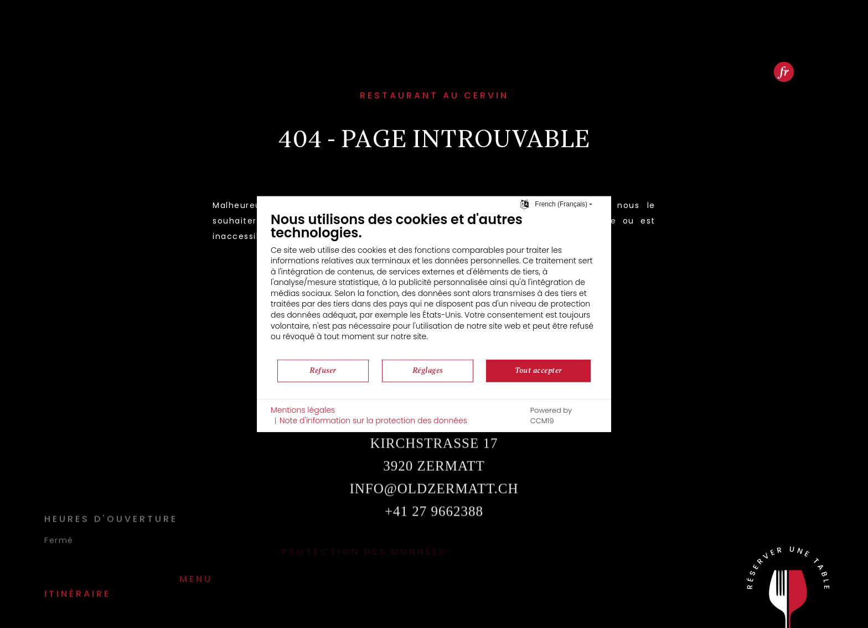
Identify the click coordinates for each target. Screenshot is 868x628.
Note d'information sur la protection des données (373, 421)
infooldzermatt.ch (433, 507)
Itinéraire (77, 575)
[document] (434, 284)
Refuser (323, 370)
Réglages (427, 370)
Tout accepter (538, 370)
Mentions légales (303, 410)
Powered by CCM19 (551, 416)
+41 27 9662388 (434, 529)
